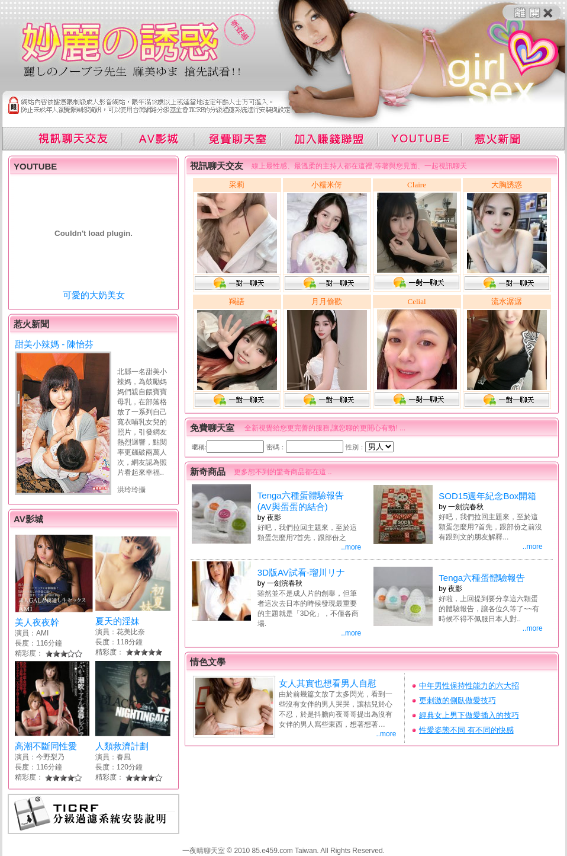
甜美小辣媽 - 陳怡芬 (54, 344)
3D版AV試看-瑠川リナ (301, 572)
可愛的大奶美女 (94, 295)
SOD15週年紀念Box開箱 (487, 496)
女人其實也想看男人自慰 (327, 683)
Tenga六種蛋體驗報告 (482, 578)
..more (351, 547)
